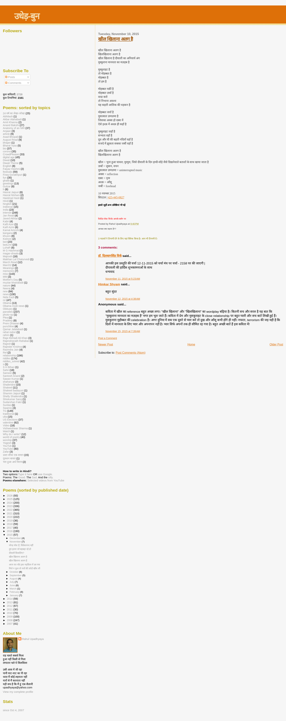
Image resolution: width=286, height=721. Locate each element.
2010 (10, 612)
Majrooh (7, 256)
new (5, 291)
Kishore (7, 238)
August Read (10, 139)
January (14, 595)
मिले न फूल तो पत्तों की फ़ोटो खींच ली (24, 568)
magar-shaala (11, 253)
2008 (10, 620)
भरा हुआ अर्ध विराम (12, 461)
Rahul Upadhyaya (33, 638)
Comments (13, 82)
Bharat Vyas (10, 145)
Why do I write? (12, 434)
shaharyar (8, 381)
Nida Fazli (8, 297)
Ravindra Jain (11, 349)
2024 (10, 502)
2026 (10, 495)
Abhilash (8, 116)
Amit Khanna (10, 122)
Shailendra (9, 384)
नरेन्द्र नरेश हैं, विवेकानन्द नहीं (21, 545)
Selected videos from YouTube (45, 480)
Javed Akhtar (10, 218)
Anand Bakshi (11, 125)
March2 (7, 265)
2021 (10, 513)
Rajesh (7, 343)
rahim (6, 335)
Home (191, 344)
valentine (8, 422)
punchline (8, 326)
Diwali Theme (11, 163)
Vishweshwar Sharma (15, 428)
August (14, 578)
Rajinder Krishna (12, 346)
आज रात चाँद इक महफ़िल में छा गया (24, 564)
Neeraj (7, 288)
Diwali (6, 160)
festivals (7, 171)
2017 (10, 527)
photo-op (8, 314)
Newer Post (105, 344)
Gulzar (7, 186)
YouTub (7, 445)
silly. (50, 477)
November (16, 541)
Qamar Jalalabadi (13, 329)
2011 (10, 609)
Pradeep (8, 320)
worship (7, 440)
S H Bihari (9, 367)
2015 (10, 534)
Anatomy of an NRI (14, 128)
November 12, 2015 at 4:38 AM (122, 298)
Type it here (25, 474)
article (6, 133)
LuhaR (7, 247)
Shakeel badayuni (13, 390)
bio (4, 148)
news (6, 294)
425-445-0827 (116, 197)
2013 (10, 602)
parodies (8, 311)
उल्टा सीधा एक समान (13, 455)
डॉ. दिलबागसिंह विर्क (109, 256)
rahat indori (9, 332)
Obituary (8, 308)
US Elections (10, 419)
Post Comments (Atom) (130, 352)
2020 (10, 516)
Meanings (8, 268)
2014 (10, 598)
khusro (7, 236)
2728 (20, 94)
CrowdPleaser (11, 154)
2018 (10, 524)
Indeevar (8, 206)
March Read (10, 262)
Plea (5, 317)
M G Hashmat (11, 250)
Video (6, 425)
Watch (6, 431)
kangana (8, 233)
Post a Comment (107, 338)
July (12, 582)
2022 (10, 509)
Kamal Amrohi (11, 230)
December (16, 538)
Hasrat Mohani (11, 195)
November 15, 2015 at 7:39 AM (122, 331)
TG (5, 410)
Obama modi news (13, 305)
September (16, 575)
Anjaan (7, 131)
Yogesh (7, 442)
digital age (9, 157)
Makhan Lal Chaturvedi (16, 259)
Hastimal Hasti (11, 198)
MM (5, 276)
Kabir (6, 221)
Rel (5, 352)
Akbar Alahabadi (12, 119)
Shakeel (7, 387)
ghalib (6, 180)
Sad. (35, 477)
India (6, 209)
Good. (22, 477)
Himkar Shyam (109, 284)
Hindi (6, 201)
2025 (10, 499)
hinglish (7, 203)
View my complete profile (18, 691)
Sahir (6, 370)
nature (6, 285)
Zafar (6, 451)
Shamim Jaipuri (12, 393)
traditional (8, 413)
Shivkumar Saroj (12, 399)
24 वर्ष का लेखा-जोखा (14, 113)
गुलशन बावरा (9, 458)
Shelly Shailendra (13, 396)
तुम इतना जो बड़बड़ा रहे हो (20, 549)
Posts (10, 77)
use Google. (45, 474)
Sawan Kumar (11, 378)
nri (4, 300)
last (5, 241)
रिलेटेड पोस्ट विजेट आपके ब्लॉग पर (112, 219)
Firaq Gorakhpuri (12, 174)
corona (7, 151)
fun (5, 177)
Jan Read (8, 215)
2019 (10, 520)
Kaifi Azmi (8, 227)
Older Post (276, 344)
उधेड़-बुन (26, 16)
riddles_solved (11, 361)
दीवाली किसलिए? (16, 553)
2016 (10, 531)
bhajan (7, 142)
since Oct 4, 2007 (13, 710)
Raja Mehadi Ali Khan (15, 338)
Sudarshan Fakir (12, 402)
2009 (10, 616)
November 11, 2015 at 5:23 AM (122, 278)
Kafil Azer (8, 224)
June (13, 585)
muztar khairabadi (13, 282)
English (7, 166)
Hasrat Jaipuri (11, 192)
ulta (5, 416)
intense (7, 212)
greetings (8, 183)
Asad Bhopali (10, 136)
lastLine (8, 244)
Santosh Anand (11, 375)
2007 (10, 623)
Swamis (7, 408)
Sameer (7, 373)
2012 (10, 605)
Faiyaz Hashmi (11, 168)
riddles (7, 358)
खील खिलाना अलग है (115, 39)
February (15, 592)
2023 (10, 506)
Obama (7, 303)
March (13, 588)
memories (8, 270)
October (14, 571)
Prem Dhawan (11, 323)
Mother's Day (10, 279)
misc (5, 273)
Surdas (7, 405)
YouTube (8, 448)
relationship (9, 355)
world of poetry (11, 437)
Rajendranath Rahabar (16, 340)
